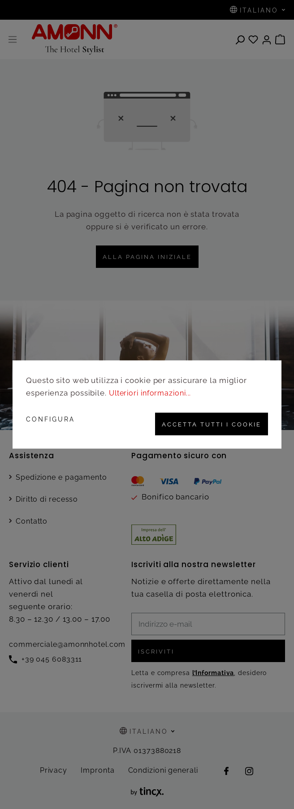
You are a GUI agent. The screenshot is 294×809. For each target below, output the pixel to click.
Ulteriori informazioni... (153, 392)
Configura (50, 419)
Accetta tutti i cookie (207, 423)
